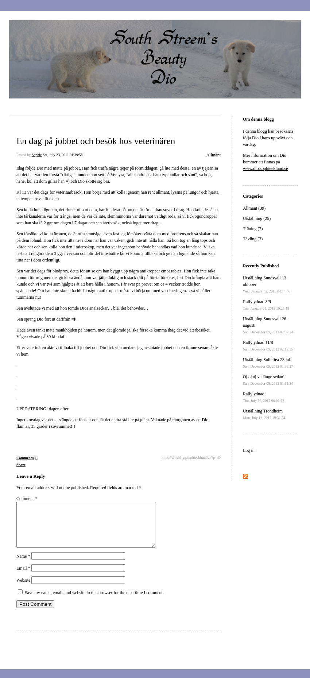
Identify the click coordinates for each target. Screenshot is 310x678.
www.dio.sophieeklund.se (265, 168)
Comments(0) (27, 458)
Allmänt (213, 155)
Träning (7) (253, 228)
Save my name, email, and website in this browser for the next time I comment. (94, 601)
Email (23, 577)
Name (23, 564)
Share (21, 465)
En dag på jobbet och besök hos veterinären (95, 141)
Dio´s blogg (38, 110)
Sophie (37, 155)
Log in (249, 450)
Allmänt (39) (254, 208)
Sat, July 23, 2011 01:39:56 (63, 155)
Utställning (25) (257, 218)
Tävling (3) (253, 238)
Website (23, 589)
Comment (26, 498)
